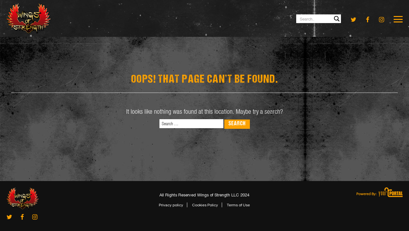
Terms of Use (238, 205)
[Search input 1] (319, 18)
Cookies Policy (205, 205)
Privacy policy (171, 205)
